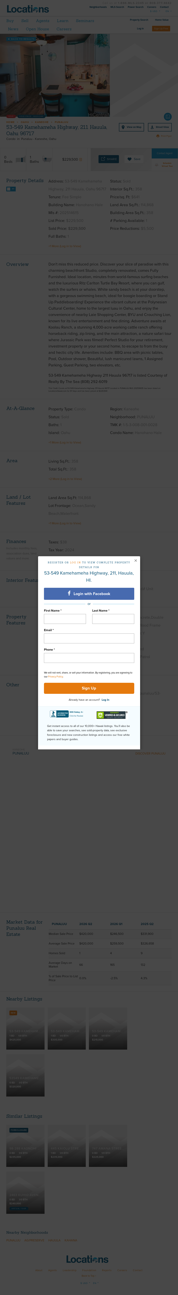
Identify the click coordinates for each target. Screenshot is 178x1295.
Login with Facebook (89, 593)
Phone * (49, 650)
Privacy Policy (55, 676)
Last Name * (101, 611)
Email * (49, 630)
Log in (75, 562)
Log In (105, 700)
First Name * (53, 611)
